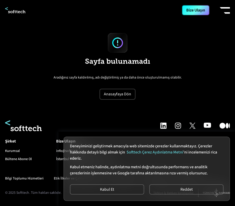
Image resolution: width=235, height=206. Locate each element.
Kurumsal (12, 150)
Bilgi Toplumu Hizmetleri (24, 178)
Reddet (186, 189)
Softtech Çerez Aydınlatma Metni (155, 152)
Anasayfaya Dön (117, 94)
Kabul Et (107, 189)
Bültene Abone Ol (18, 159)
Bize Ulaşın (195, 10)
